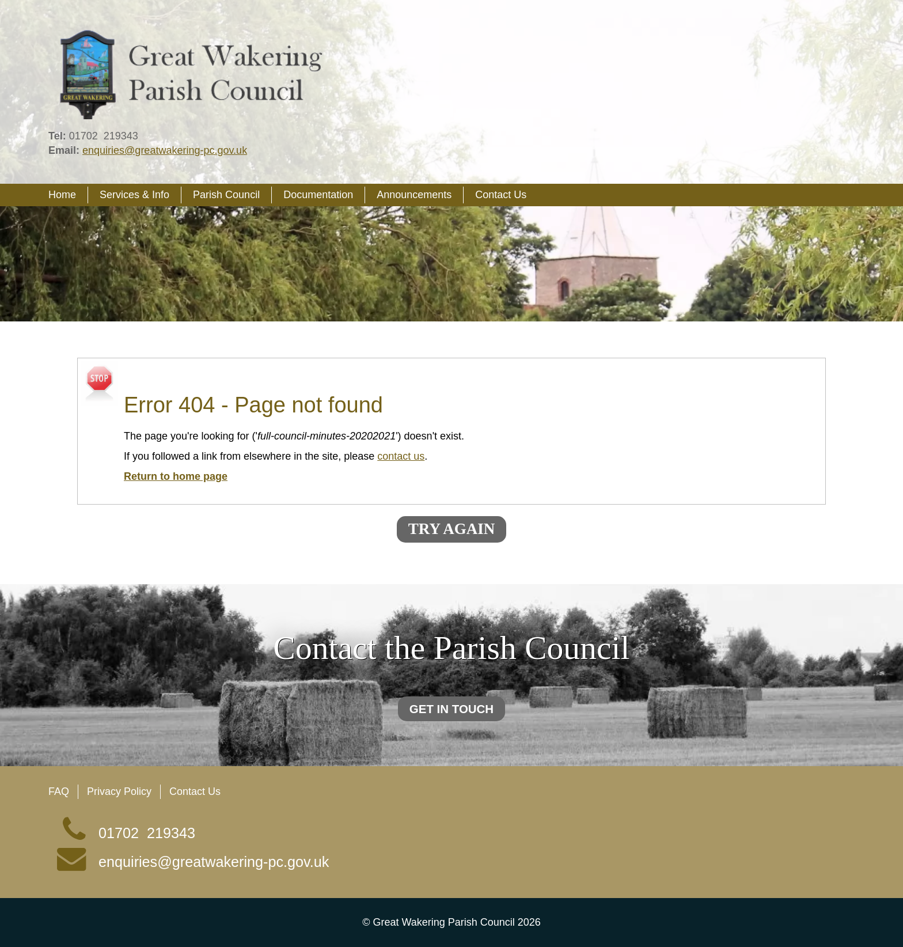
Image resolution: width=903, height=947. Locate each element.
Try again (451, 528)
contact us (400, 456)
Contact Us (195, 791)
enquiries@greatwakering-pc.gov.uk (164, 150)
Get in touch (451, 709)
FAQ (58, 791)
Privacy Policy (119, 791)
